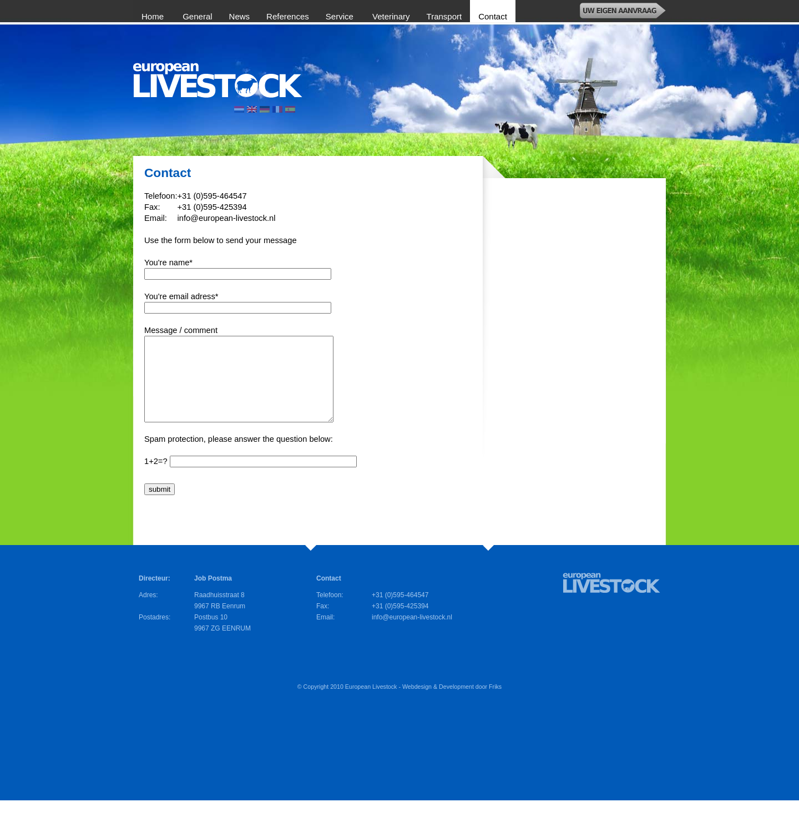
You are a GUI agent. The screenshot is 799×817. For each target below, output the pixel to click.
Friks (495, 703)
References (287, 16)
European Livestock (371, 703)
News (239, 16)
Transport (444, 16)
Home (153, 16)
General (197, 16)
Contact (492, 16)
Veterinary (391, 16)
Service (341, 16)
